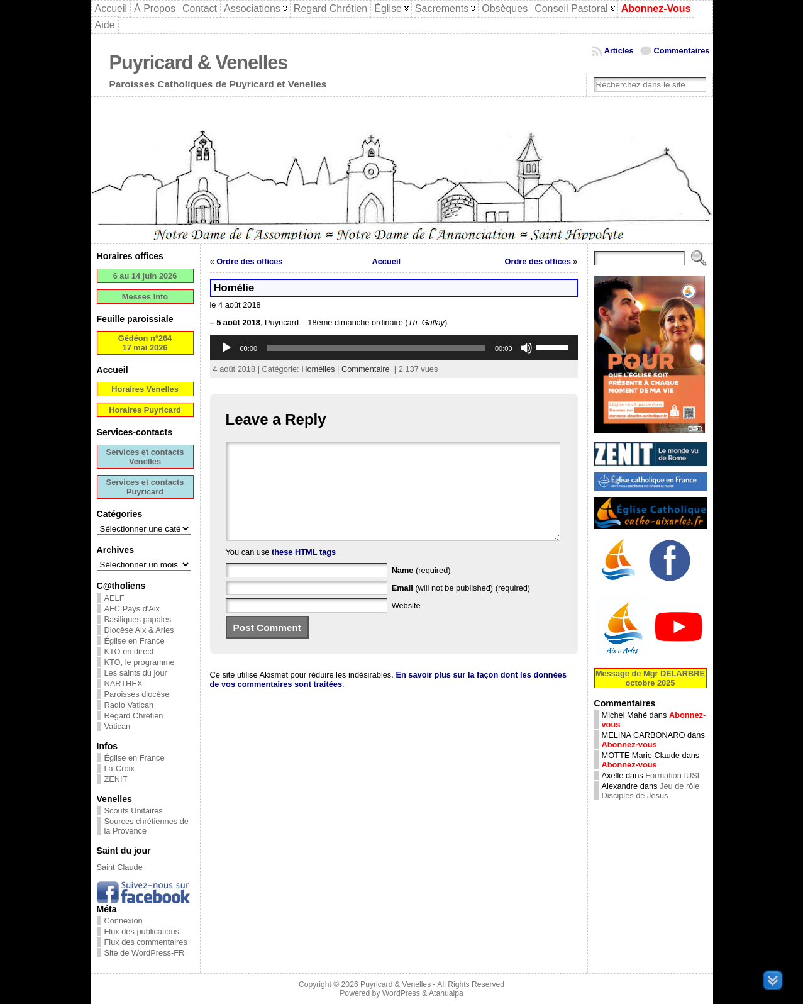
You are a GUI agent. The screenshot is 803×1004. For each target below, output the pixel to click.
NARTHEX (123, 683)
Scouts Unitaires (133, 810)
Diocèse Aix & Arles (139, 630)
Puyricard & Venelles (198, 63)
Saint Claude (120, 867)
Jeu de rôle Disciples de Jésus (651, 790)
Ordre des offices (249, 261)
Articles (619, 50)
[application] (394, 347)
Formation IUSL (673, 775)
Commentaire (365, 369)
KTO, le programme (139, 662)
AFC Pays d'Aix (132, 608)
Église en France (134, 640)
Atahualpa (446, 993)
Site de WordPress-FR (144, 952)
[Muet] (526, 348)
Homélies (318, 369)
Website (406, 624)
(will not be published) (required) (461, 606)
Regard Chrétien (133, 715)
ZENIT (116, 779)
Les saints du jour (135, 673)
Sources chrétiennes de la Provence (146, 826)
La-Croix (119, 768)
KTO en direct (129, 651)
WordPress (401, 993)
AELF (114, 598)
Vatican (117, 726)
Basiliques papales (138, 619)
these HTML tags (304, 571)
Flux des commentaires (145, 942)
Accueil (386, 261)
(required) (421, 589)
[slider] (376, 348)
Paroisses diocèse (137, 694)
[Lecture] (226, 348)
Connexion (123, 920)
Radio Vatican (129, 705)
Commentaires (682, 50)
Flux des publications (142, 931)
